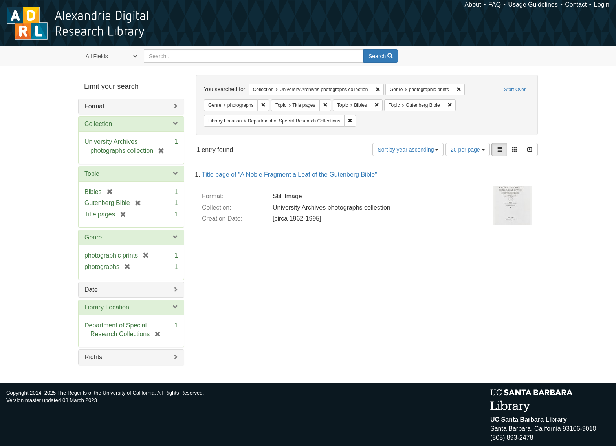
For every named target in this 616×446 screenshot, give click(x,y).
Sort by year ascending (408, 149)
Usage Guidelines (532, 4)
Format (94, 106)
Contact (576, 4)
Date (91, 289)
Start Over (515, 89)
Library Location (106, 307)
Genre (93, 237)
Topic (91, 173)
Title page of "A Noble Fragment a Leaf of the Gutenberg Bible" (289, 174)
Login (601, 4)
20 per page (468, 149)
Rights (93, 357)
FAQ (494, 4)
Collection (98, 124)
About (473, 4)
